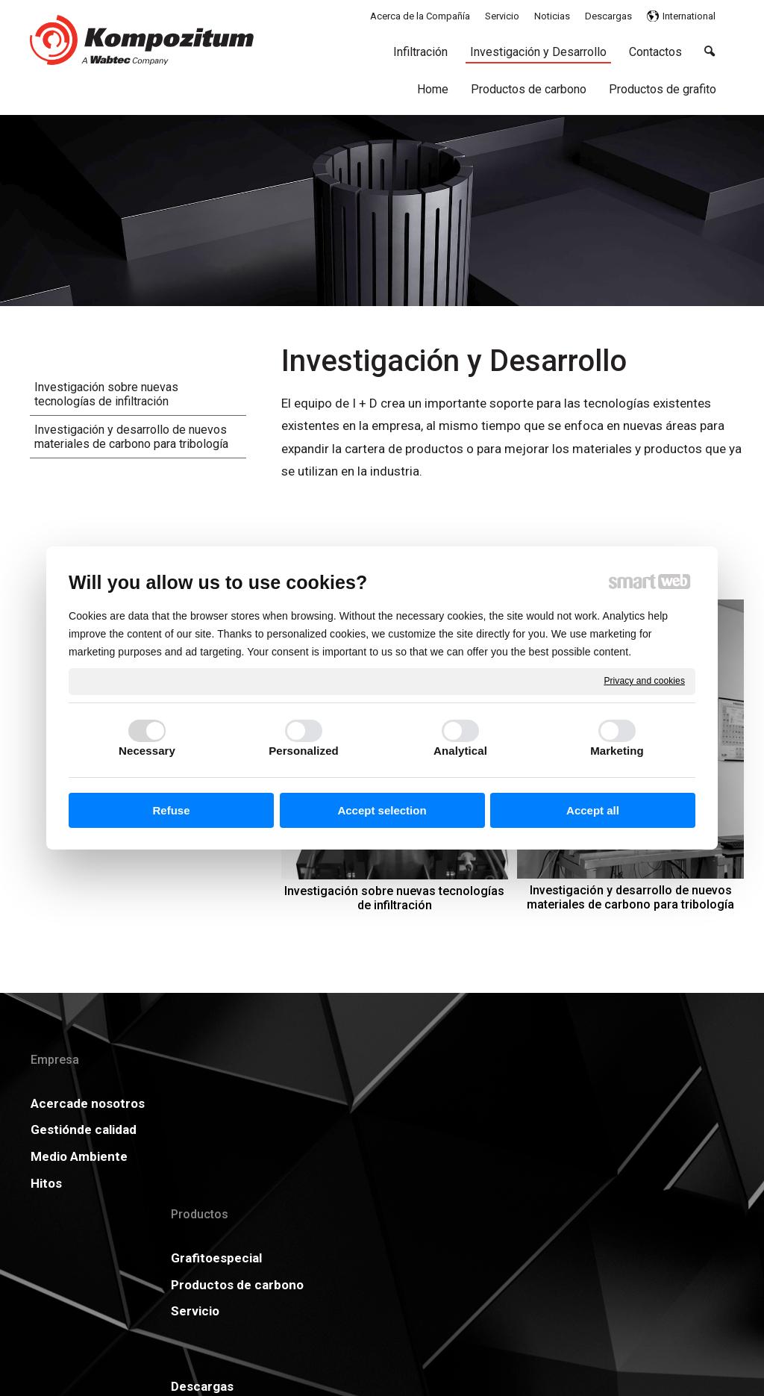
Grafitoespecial (228, 1103)
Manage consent (581, 1358)
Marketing (617, 750)
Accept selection (381, 810)
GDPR (505, 1129)
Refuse (171, 810)
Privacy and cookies (644, 681)
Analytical (460, 750)
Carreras (362, 1156)
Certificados (373, 1129)
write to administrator (393, 1358)
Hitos (46, 1251)
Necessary (147, 750)
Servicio (207, 1179)
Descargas (367, 1103)
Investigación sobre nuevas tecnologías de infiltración (395, 898)
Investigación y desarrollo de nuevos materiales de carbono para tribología (631, 897)
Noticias (512, 1103)
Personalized (304, 750)
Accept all (592, 810)
